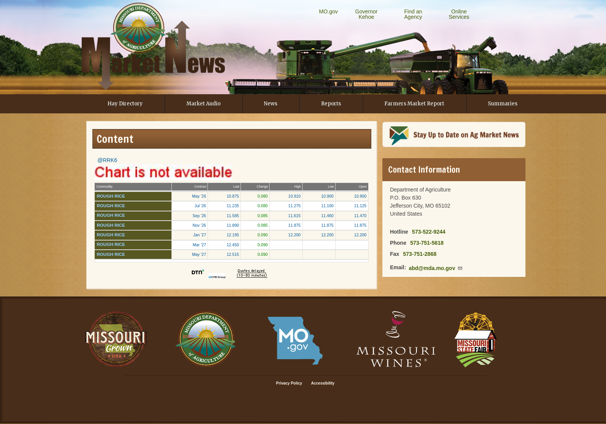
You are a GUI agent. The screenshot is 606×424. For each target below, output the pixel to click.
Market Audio (203, 103)
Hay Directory (125, 103)
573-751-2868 (419, 254)
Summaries (502, 103)
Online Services (459, 14)
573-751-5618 (426, 243)
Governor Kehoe (366, 14)
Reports (331, 103)
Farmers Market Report (414, 103)
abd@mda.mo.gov (436, 268)
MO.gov (328, 11)
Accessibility (322, 383)
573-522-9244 (428, 232)
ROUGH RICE (111, 196)
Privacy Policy (289, 383)
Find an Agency (413, 14)
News (270, 103)
